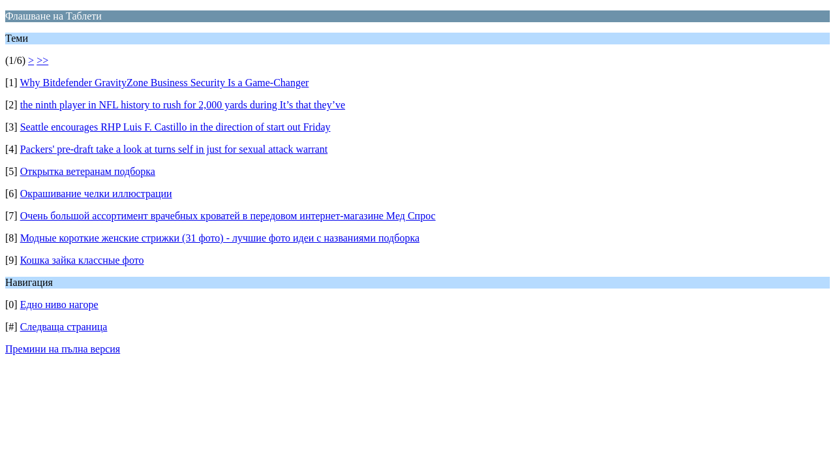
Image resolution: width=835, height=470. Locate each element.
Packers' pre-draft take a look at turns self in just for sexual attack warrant (174, 149)
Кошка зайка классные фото (82, 260)
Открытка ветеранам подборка (87, 171)
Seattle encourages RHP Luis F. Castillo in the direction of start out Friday (175, 127)
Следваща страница (64, 326)
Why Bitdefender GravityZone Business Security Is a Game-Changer (164, 82)
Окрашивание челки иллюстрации (96, 193)
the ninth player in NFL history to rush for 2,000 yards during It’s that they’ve (182, 104)
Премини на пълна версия (62, 348)
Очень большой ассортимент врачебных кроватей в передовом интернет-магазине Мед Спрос (228, 215)
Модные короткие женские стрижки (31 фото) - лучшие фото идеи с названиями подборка (219, 237)
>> (42, 60)
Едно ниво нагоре (59, 304)
